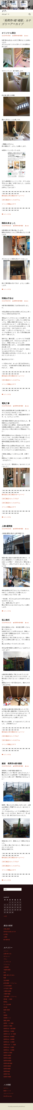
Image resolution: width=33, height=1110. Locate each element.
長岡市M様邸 (7, 1068)
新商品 (5, 1002)
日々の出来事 (7, 1004)
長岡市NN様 (7, 1071)
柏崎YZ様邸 (7, 1010)
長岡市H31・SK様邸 (9, 1050)
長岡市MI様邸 (7, 1066)
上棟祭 (5, 937)
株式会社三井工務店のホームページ (13, 196)
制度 (5, 978)
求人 (5, 1012)
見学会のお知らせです (10, 931)
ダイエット (7, 956)
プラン (5, 959)
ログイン (6, 1088)
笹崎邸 (5, 1015)
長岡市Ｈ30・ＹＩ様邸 (10, 1044)
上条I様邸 (6, 967)
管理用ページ (7, 1018)
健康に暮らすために (9, 975)
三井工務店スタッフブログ (10, 498)
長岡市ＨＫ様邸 (8, 1052)
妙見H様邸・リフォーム (10, 983)
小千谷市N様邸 (8, 986)
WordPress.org (8, 1096)
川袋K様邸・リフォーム (10, 996)
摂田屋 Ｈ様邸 (8, 999)
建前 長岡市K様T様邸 (12, 763)
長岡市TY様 (7, 1074)
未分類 (5, 1007)
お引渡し (6, 934)
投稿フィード (7, 1091)
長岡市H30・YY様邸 (9, 1047)
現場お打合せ (8, 298)
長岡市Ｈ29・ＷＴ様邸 (10, 1034)
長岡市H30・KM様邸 (9, 1036)
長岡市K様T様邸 (18, 35)
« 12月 (5, 916)
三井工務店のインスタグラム (11, 200)
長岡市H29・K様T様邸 (9, 1028)
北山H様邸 (6, 980)
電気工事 (6, 403)
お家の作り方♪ (8, 953)
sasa (27, 35)
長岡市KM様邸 (7, 1060)
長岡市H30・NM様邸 (9, 1039)
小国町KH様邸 (7, 991)
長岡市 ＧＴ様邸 (8, 1023)
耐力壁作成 (7, 939)
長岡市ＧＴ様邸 (8, 1026)
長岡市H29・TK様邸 (9, 1031)
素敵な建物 (7, 1020)
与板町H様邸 (7, 970)
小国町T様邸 (7, 994)
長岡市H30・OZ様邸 (9, 1042)
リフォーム (7, 964)
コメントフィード (8, 1093)
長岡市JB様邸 (7, 1055)
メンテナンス (7, 961)
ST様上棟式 (7, 929)
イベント (6, 951)
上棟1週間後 (7, 526)
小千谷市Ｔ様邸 (8, 988)
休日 (5, 972)
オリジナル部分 (9, 33)
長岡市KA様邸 (7, 1058)
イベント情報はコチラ (9, 204)
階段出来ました (9, 223)
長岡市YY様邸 (7, 1076)
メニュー (4, 14)
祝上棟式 (6, 620)
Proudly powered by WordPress (16, 1106)
